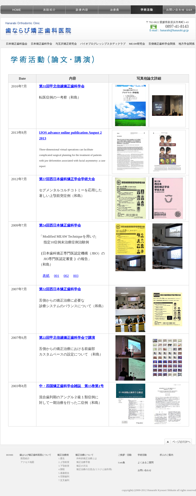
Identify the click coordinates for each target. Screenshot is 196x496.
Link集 (121, 462)
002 (66, 276)
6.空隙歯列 (63, 476)
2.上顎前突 (63, 462)
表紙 (46, 276)
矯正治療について (84, 455)
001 (56, 276)
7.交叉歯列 (63, 480)
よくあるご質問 (145, 462)
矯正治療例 (63, 455)
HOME (9, 455)
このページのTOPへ (178, 442)
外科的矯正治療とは (86, 458)
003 (75, 276)
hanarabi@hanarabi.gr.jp (174, 30)
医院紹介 (25, 458)
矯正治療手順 (83, 462)
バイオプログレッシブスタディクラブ (103, 43)
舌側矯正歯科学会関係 (162, 43)
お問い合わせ (144, 470)
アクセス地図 (27, 462)
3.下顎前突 (63, 466)
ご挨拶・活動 (124, 455)
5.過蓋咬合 (63, 473)
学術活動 (142, 455)
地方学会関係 (187, 43)
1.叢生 (61, 458)
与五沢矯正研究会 (66, 43)
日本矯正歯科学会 (41, 43)
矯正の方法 (82, 466)
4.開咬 (61, 469)
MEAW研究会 (137, 43)
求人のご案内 (166, 455)
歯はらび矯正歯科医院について (35, 455)
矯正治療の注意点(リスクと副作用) (94, 469)
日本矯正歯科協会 (16, 43)
